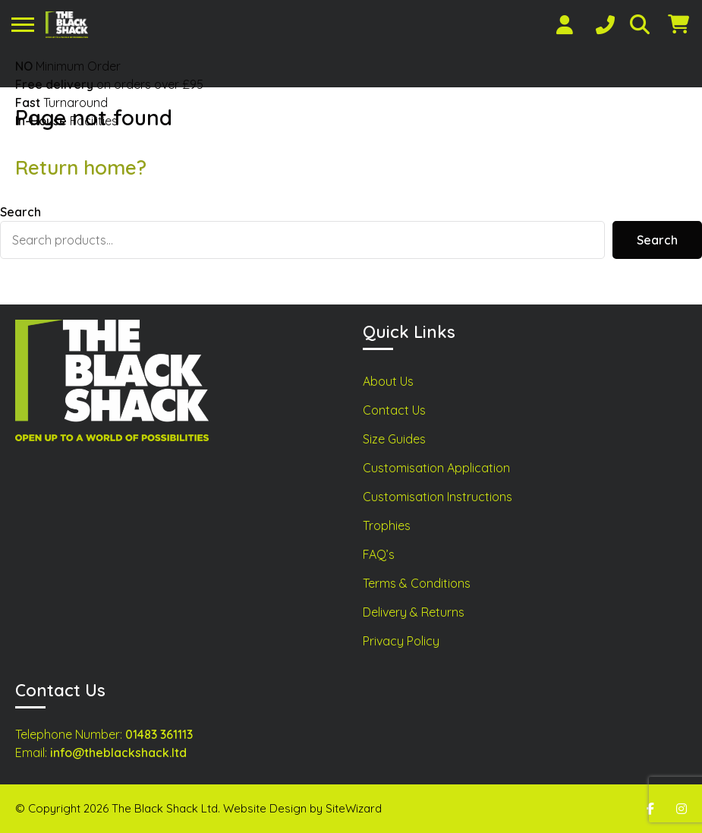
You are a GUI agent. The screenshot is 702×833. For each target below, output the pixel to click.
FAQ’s (379, 554)
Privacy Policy (401, 640)
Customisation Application (436, 467)
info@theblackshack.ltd (118, 752)
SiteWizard (354, 808)
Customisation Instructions (437, 496)
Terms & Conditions (417, 583)
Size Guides (394, 438)
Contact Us (394, 410)
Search (20, 211)
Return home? (80, 167)
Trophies (387, 525)
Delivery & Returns (413, 612)
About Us (388, 381)
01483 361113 (159, 734)
